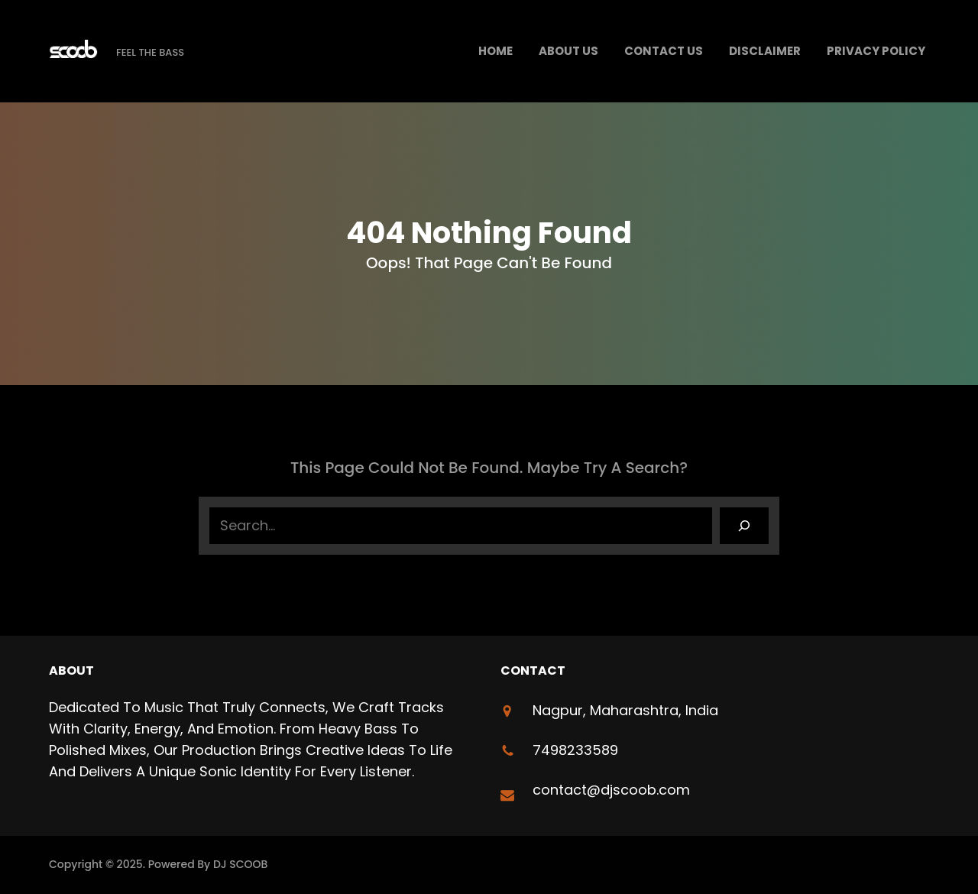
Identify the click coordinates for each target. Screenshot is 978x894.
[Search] (744, 525)
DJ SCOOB (240, 864)
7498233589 (575, 750)
